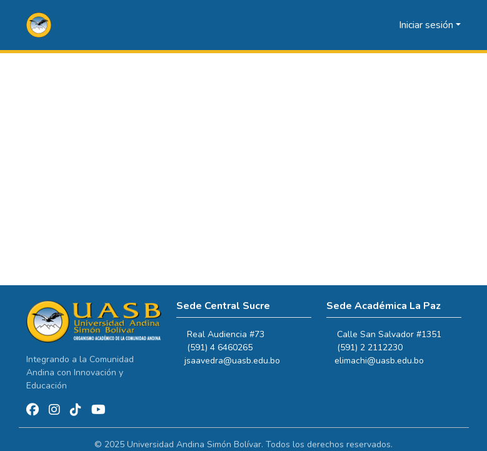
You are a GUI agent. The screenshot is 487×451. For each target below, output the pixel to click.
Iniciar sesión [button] (427, 25)
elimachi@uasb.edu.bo (384, 361)
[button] (39, 25)
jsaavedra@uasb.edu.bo (238, 361)
